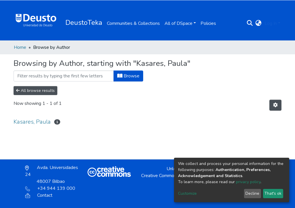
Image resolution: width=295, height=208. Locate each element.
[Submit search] (250, 23)
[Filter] (64, 75)
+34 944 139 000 (50, 188)
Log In (270, 23)
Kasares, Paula (32, 122)
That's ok (272, 193)
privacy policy (248, 182)
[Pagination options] (275, 105)
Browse (128, 76)
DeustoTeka (83, 22)
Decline (252, 193)
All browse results (35, 90)
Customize (187, 193)
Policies (208, 23)
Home (20, 47)
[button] (258, 23)
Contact (38, 195)
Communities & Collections (133, 23)
